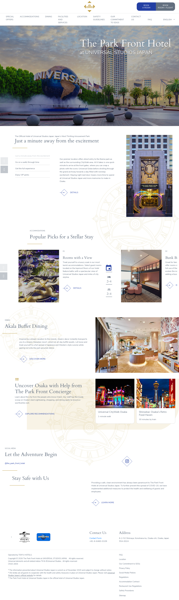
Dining (48, 17)
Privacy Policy (124, 568)
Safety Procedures (126, 591)
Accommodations (29, 17)
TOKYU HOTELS (25, 555)
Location (82, 17)
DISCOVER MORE (37, 359)
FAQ (150, 20)
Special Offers (10, 18)
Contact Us (136, 18)
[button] (4, 161)
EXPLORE (39, 414)
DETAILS (74, 193)
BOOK (165, 6)
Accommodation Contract (129, 582)
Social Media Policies (127, 573)
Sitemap (122, 596)
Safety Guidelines (99, 18)
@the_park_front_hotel (15, 463)
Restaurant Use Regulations (130, 586)
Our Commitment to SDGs (117, 20)
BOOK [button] (146, 6)
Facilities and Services (63, 20)
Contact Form (96, 538)
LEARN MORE (107, 503)
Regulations (124, 577)
